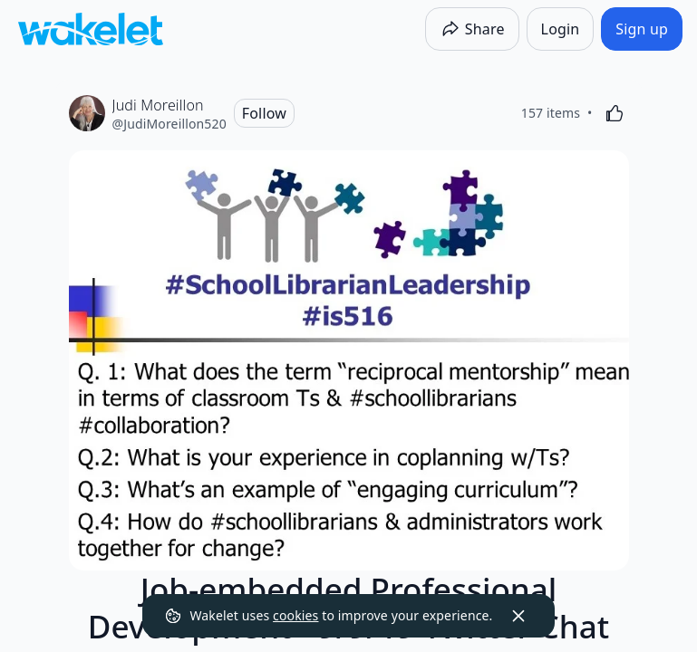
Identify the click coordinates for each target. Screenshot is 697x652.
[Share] (472, 29)
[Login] (561, 29)
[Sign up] (641, 29)
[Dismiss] (518, 615)
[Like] (614, 113)
